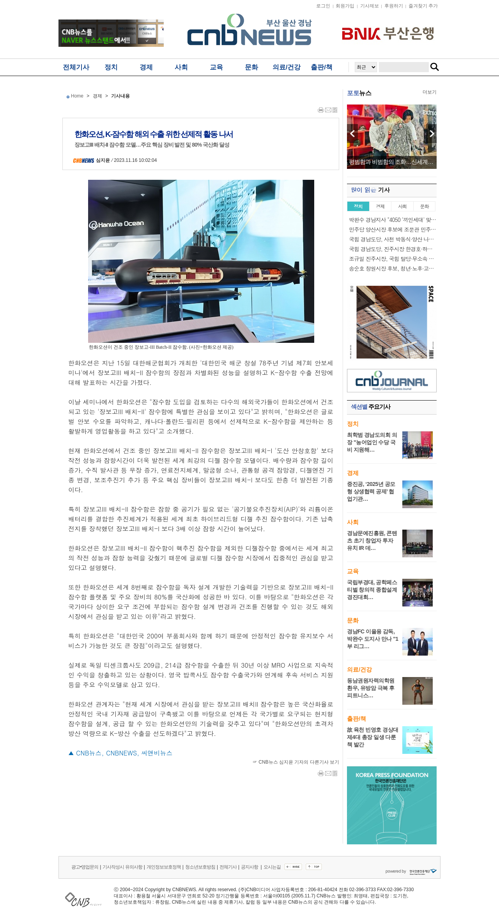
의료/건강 (287, 67)
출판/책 (322, 67)
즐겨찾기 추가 (423, 6)
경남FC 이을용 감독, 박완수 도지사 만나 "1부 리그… (372, 638)
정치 (111, 67)
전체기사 (76, 67)
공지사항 (250, 867)
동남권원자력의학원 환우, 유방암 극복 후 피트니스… (371, 687)
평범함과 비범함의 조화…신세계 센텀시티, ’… (392, 162)
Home (77, 96)
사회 (181, 67)
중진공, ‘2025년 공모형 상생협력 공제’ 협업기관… (371, 491)
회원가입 (345, 6)
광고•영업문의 (84, 867)
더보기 (430, 92)
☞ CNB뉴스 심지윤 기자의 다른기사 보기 (296, 762)
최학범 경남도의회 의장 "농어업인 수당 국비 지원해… (372, 442)
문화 (251, 67)
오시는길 (272, 867)
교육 (216, 67)
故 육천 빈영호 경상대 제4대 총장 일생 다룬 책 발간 (372, 737)
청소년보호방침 (200, 867)
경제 (146, 67)
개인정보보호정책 (164, 867)
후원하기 (393, 6)
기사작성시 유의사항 (122, 867)
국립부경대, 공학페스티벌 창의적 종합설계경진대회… (372, 589)
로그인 (323, 6)
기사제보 (369, 6)
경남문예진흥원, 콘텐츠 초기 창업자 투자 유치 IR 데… (372, 540)
